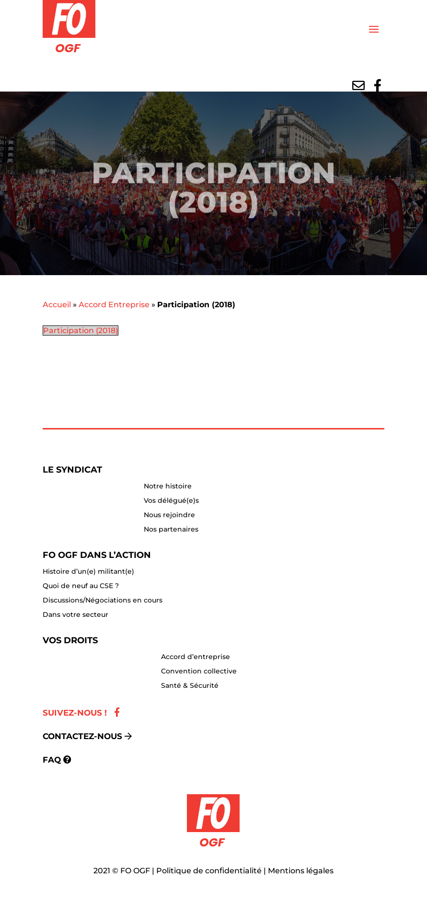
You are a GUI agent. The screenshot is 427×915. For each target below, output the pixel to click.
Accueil (57, 304)
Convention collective (199, 671)
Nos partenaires (171, 529)
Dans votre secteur (75, 615)
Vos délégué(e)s (171, 501)
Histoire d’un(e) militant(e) (88, 572)
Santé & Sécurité (190, 686)
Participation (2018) (80, 330)
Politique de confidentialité (209, 870)
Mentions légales (301, 870)
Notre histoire (168, 486)
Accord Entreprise (114, 304)
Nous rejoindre (169, 515)
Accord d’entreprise (195, 657)
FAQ (52, 759)
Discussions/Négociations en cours (102, 600)
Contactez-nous (82, 736)
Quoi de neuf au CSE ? (81, 586)
